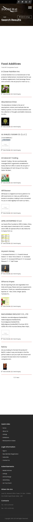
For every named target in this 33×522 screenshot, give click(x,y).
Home (4, 428)
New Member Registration (10, 454)
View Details (5, 94)
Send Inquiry (16, 94)
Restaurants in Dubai (9, 441)
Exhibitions (6, 437)
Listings (5, 434)
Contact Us (6, 460)
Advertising (6, 480)
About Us (5, 431)
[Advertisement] (16, 43)
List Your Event (7, 483)
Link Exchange (7, 477)
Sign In (5, 451)
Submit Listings (24, 17)
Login (4, 17)
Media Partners (7, 470)
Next (18, 377)
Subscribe (6, 457)
